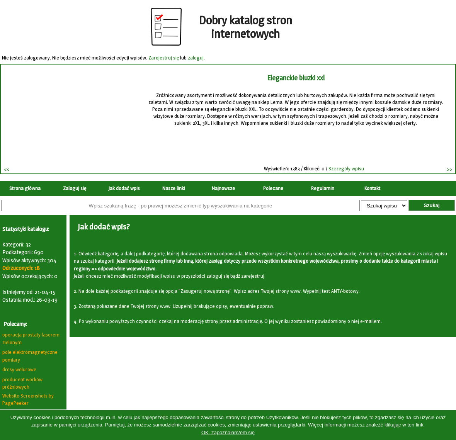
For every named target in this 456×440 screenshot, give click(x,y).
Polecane (273, 188)
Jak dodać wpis (124, 188)
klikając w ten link (404, 425)
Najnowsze (223, 188)
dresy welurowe (19, 369)
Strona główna (25, 188)
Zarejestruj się (163, 57)
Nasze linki (173, 188)
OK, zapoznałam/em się (228, 432)
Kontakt (372, 188)
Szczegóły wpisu (347, 168)
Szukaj (431, 205)
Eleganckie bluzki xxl (296, 78)
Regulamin (322, 188)
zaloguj (196, 57)
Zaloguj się (74, 188)
